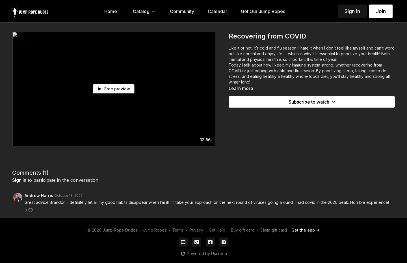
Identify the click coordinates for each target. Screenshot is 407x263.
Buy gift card (243, 230)
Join (381, 11)
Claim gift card (273, 230)
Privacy (196, 230)
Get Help (217, 230)
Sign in (352, 11)
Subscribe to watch (313, 102)
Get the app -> (305, 230)
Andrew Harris (39, 195)
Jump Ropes (154, 230)
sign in (19, 180)
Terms (178, 230)
